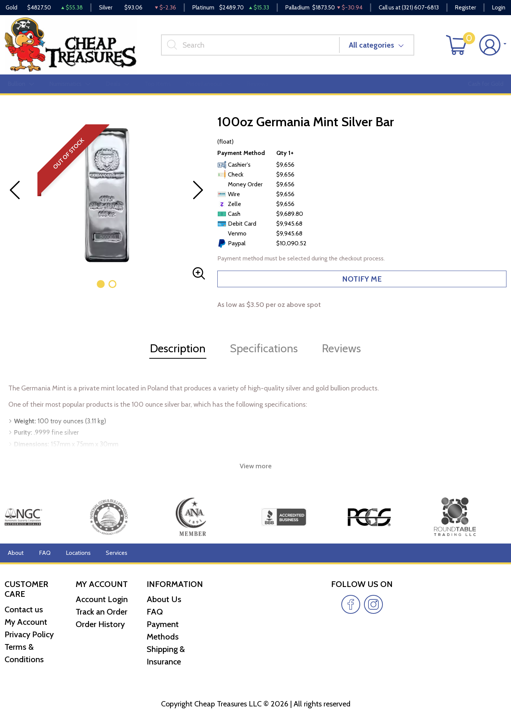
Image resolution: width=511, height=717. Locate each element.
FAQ (45, 552)
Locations (78, 552)
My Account (26, 622)
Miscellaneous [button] (208, 83)
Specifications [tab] (264, 348)
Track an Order (101, 612)
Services (116, 552)
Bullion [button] (21, 83)
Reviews (257, 83)
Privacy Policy (29, 634)
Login (498, 7)
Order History (100, 624)
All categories (371, 45)
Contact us (24, 609)
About (16, 552)
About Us (164, 599)
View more (256, 466)
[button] (101, 284)
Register (465, 7)
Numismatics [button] (69, 83)
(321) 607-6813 (420, 7)
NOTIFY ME (362, 278)
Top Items (157, 83)
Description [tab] (178, 348)
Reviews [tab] (341, 348)
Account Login (102, 599)
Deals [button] (117, 83)
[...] (250, 45)
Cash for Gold (485, 83)
